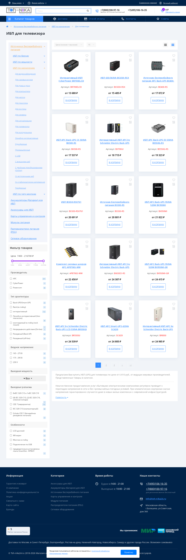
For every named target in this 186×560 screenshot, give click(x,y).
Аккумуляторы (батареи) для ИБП (27, 202)
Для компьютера (22, 91)
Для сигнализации (23, 120)
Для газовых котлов (24, 79)
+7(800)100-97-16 (156, 489)
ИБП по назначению (61, 26)
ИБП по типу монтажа (24, 194)
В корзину (71, 100)
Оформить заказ (173, 12)
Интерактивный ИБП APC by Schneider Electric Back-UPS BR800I (158, 329)
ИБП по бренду (21, 55)
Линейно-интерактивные (26, 138)
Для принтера (21, 103)
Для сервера (20, 114)
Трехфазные (20, 188)
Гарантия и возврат (16, 483)
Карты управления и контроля (28, 216)
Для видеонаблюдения (25, 73)
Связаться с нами (15, 500)
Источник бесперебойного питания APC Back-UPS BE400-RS (158, 80)
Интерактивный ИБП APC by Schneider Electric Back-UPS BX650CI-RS (114, 267)
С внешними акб (22, 161)
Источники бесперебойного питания (30, 26)
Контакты (131, 18)
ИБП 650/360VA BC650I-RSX (114, 77)
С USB (17, 155)
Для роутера (20, 109)
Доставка (62, 18)
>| (131, 365)
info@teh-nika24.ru (156, 498)
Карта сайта (12, 505)
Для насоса (20, 97)
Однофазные (21, 144)
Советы (165, 18)
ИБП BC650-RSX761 (71, 202)
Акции (9, 496)
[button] (16, 3)
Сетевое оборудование (24, 238)
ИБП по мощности (22, 61)
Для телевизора (22, 126)
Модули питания (20, 222)
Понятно (128, 552)
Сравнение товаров (147, 2)
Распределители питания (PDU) (25, 230)
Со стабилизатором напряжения (30, 182)
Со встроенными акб (24, 176)
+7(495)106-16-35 (156, 483)
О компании (12, 487)
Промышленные (22, 150)
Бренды (10, 509)
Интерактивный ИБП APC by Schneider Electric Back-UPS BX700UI (114, 142)
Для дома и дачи (22, 85)
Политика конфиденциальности (22, 492)
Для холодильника (23, 132)
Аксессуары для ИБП (22, 209)
